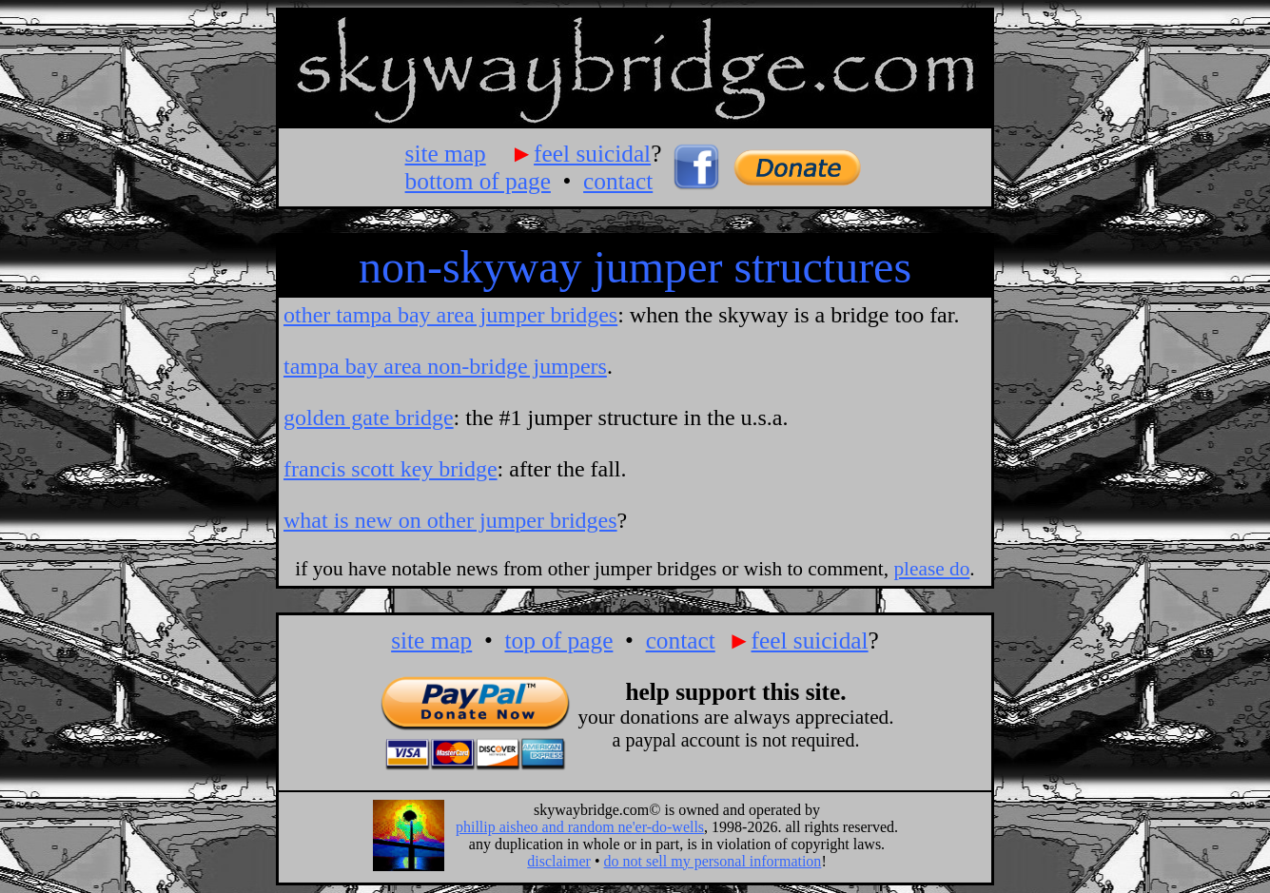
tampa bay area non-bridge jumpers (445, 366)
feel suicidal (592, 153)
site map (445, 153)
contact (618, 180)
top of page (558, 640)
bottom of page (478, 180)
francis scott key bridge (390, 468)
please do (931, 568)
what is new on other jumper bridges (450, 520)
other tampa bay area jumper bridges (450, 314)
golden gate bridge (368, 417)
